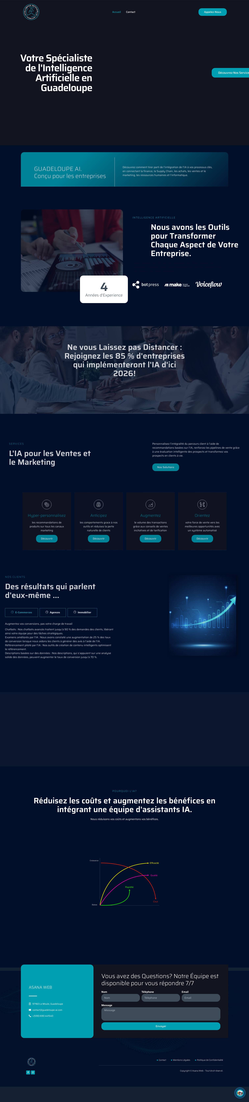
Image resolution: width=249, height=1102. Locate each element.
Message (106, 1005)
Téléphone (148, 992)
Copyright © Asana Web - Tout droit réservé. (201, 1070)
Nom (104, 992)
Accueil (116, 12)
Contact (130, 12)
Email (185, 992)
